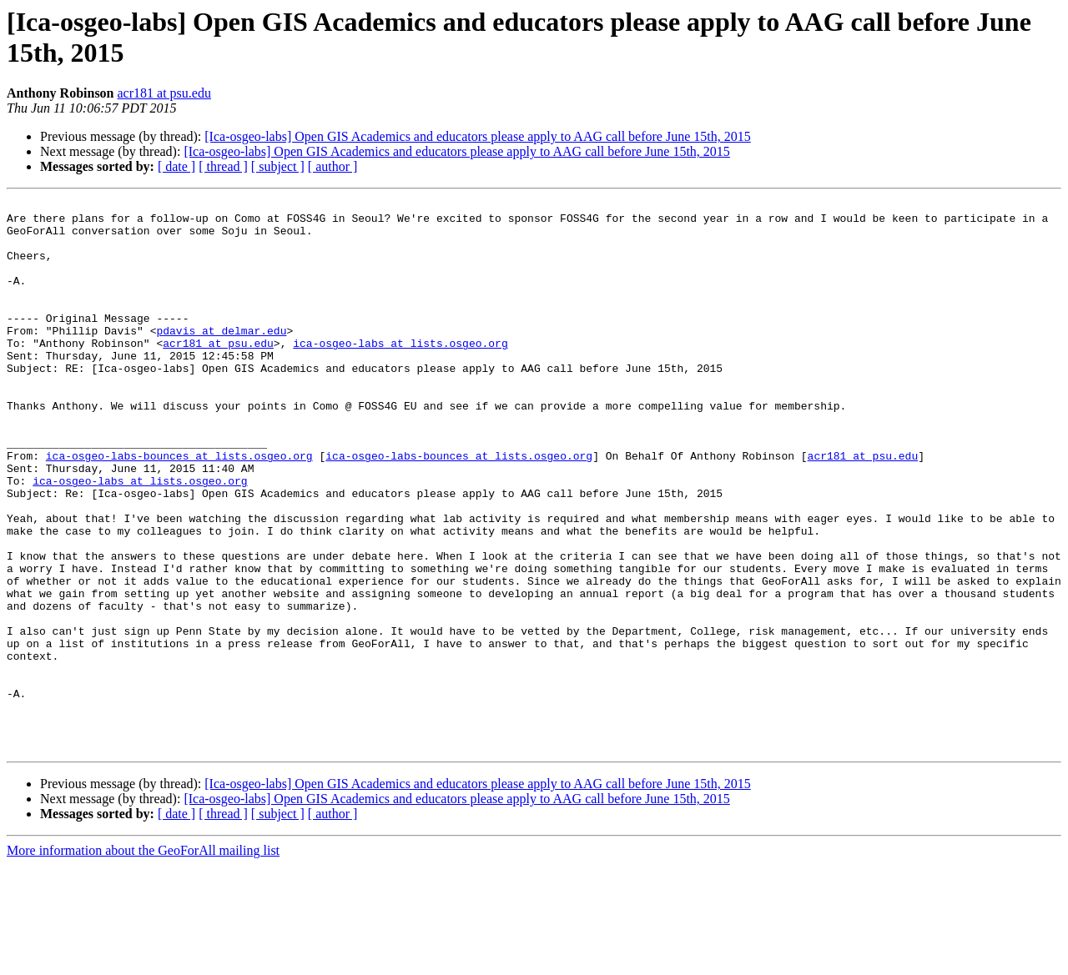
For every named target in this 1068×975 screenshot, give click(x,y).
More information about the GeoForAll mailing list (143, 960)
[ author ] (333, 166)
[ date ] (176, 166)
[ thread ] (223, 166)
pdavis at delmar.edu (221, 357)
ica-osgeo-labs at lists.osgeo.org (400, 372)
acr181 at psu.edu (164, 93)
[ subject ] (278, 166)
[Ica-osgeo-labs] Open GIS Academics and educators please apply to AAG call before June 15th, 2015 (477, 136)
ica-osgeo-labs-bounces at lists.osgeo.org (179, 507)
